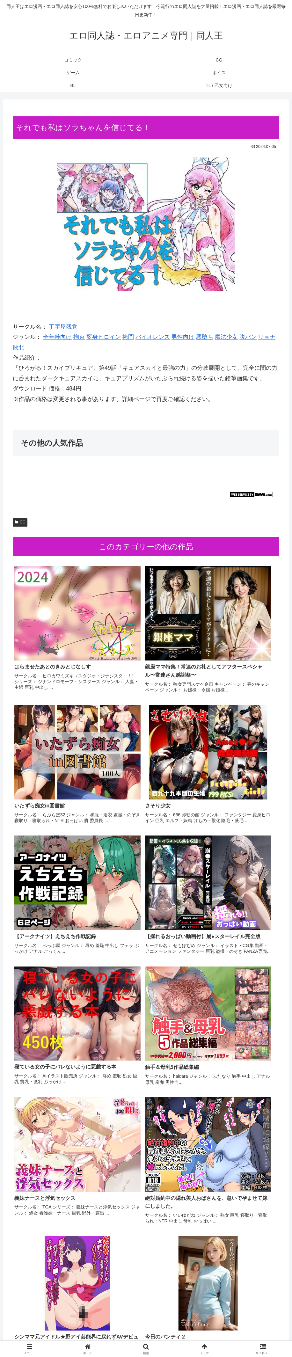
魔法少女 (226, 337)
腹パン (248, 337)
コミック (97, 1337)
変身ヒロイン (103, 337)
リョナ (266, 337)
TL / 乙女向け (191, 1337)
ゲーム (132, 1337)
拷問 (128, 337)
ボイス (152, 1337)
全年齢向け (57, 337)
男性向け (183, 337)
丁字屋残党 (63, 327)
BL (168, 1337)
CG (20, 522)
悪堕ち (204, 337)
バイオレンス (152, 337)
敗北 (18, 347)
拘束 (79, 337)
